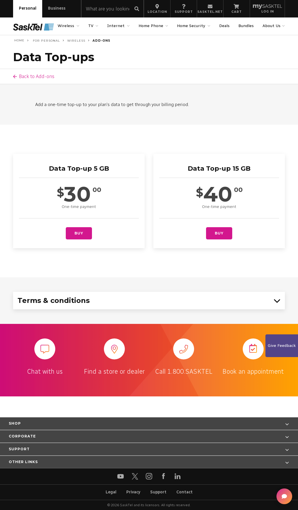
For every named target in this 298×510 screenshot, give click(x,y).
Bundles (246, 25)
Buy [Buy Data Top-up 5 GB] (78, 233)
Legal (111, 492)
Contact (184, 492)
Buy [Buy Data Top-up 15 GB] (219, 233)
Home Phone (152, 25)
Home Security (192, 25)
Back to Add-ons (36, 76)
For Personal (46, 40)
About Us (272, 25)
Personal (27, 8)
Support (158, 492)
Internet (116, 25)
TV (91, 25)
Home (18, 40)
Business (56, 8)
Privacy (133, 492)
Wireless (67, 25)
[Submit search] (137, 9)
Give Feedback (282, 345)
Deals (224, 25)
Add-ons (101, 40)
